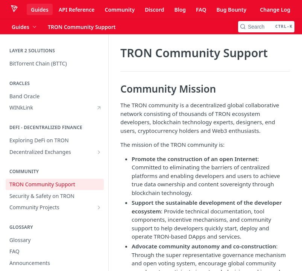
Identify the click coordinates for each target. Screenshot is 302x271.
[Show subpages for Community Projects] (99, 207)
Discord (154, 9)
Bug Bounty (231, 9)
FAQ (201, 9)
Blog (180, 9)
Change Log (275, 9)
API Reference (77, 9)
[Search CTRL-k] (266, 26)
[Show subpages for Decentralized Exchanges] (99, 152)
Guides (40, 9)
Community (120, 9)
